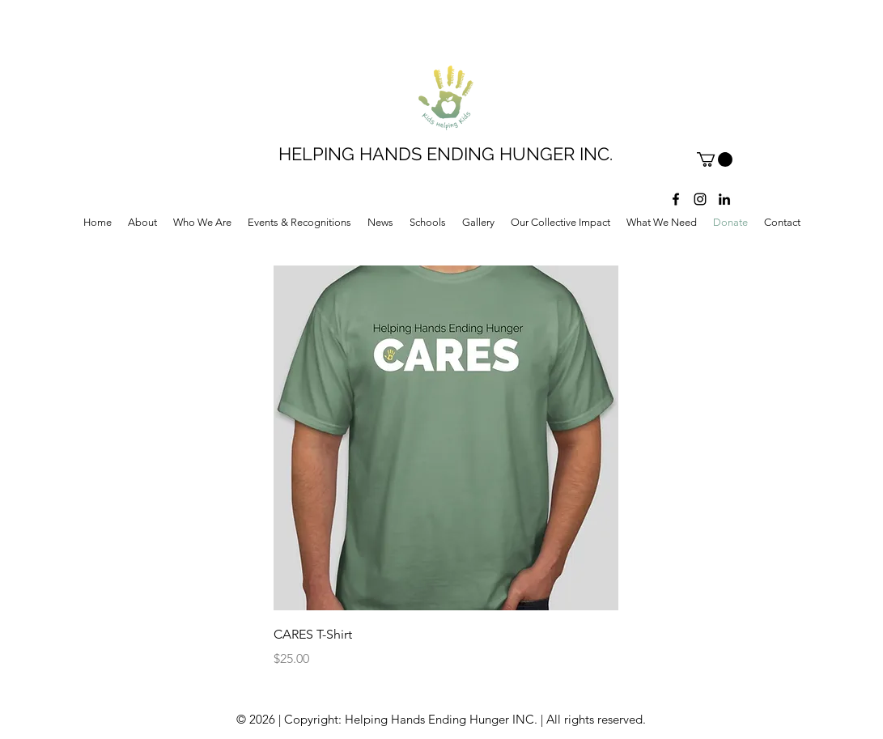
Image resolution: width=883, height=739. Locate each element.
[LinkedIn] (724, 199)
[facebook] (676, 199)
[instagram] (700, 199)
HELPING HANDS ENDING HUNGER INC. (445, 153)
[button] (714, 159)
